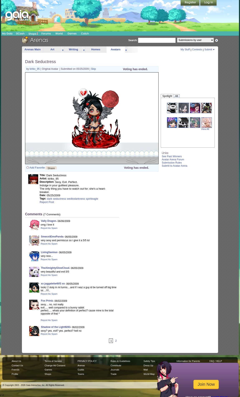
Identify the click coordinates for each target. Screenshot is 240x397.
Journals (115, 369)
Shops (33, 34)
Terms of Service (53, 361)
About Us (16, 361)
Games (72, 33)
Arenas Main (32, 49)
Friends (15, 369)
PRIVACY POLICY (87, 361)
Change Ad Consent (55, 365)
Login (208, 3)
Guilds (81, 369)
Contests (197, 49)
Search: (133, 40)
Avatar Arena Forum (173, 159)
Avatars (115, 49)
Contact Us (17, 365)
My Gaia (7, 33)
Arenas (81, 365)
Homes (95, 49)
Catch (85, 33)
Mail (146, 369)
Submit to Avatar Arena (174, 165)
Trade (113, 374)
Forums (46, 33)
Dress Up (148, 365)
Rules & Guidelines (120, 361)
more (63, 50)
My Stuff (185, 49)
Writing (73, 49)
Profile (15, 374)
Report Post (47, 202)
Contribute (116, 365)
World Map (149, 374)
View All (205, 129)
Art (52, 49)
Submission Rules (172, 162)
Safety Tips (149, 361)
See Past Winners (172, 156)
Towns (81, 374)
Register (190, 3)
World (59, 33)
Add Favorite (37, 167)
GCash (20, 33)
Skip (93, 68)
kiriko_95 (35, 68)
